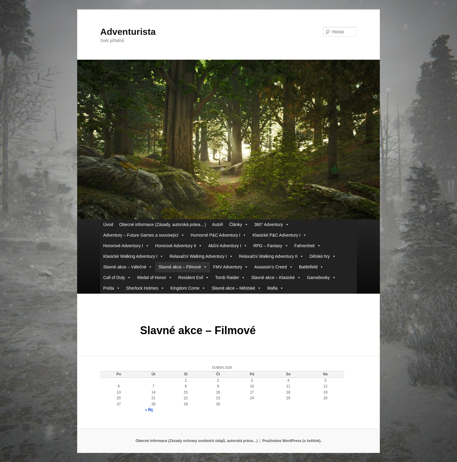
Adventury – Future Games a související (144, 235)
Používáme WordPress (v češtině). (291, 441)
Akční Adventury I (227, 246)
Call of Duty (117, 277)
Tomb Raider (230, 277)
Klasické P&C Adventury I (279, 235)
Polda (111, 288)
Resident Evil (193, 277)
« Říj (149, 410)
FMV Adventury (230, 267)
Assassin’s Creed (273, 267)
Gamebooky (321, 277)
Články (238, 224)
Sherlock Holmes (145, 288)
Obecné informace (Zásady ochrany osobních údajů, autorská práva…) (197, 441)
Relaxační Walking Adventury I (201, 256)
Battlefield (311, 267)
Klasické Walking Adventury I (133, 256)
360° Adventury (271, 224)
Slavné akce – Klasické (276, 277)
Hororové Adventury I (126, 246)
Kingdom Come (188, 288)
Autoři (217, 224)
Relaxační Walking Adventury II (271, 256)
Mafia (275, 288)
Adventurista (128, 32)
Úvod (108, 224)
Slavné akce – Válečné (127, 267)
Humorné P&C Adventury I (218, 235)
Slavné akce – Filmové (182, 267)
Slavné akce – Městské (236, 288)
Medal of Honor (154, 277)
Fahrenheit (307, 246)
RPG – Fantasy (270, 246)
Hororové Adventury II (178, 246)
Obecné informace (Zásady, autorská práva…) (162, 224)
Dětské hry (323, 256)
